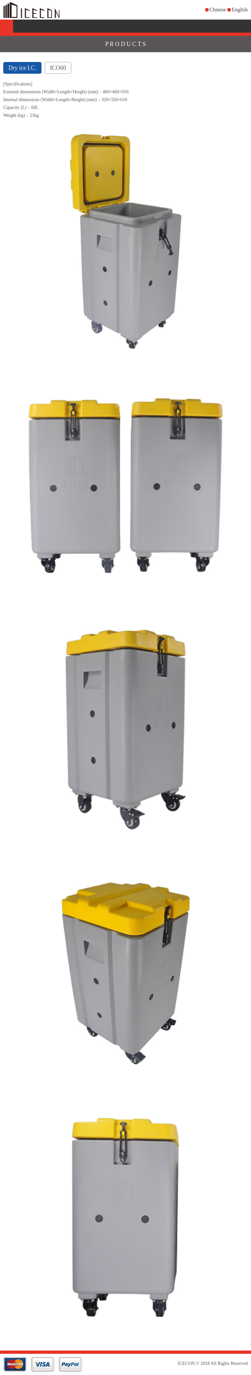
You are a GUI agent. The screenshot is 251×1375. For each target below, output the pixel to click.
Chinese (217, 9)
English (240, 9)
